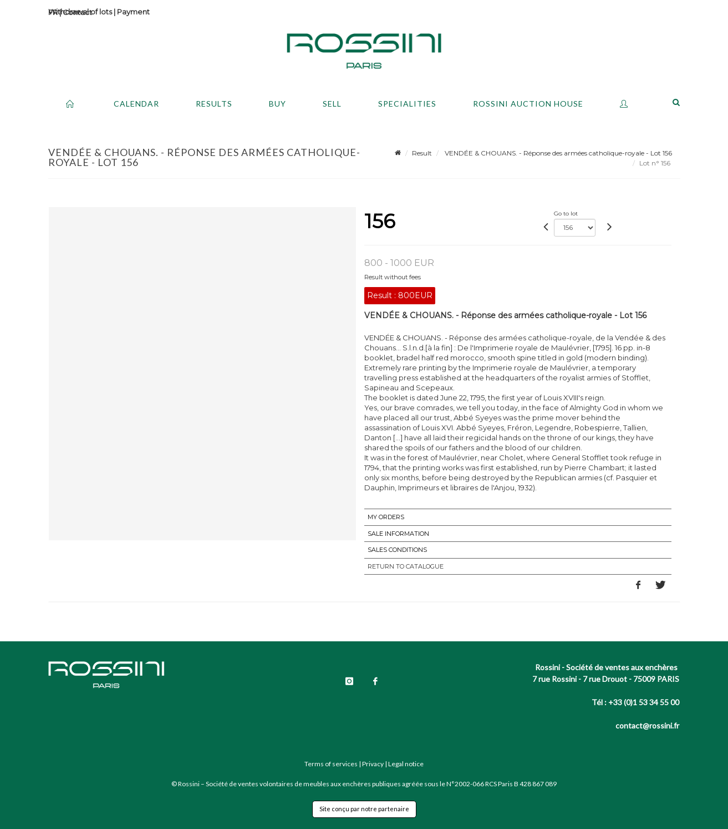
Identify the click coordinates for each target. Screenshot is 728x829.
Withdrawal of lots (80, 11)
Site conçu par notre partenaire (364, 808)
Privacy (373, 764)
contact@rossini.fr (647, 725)
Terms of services (331, 764)
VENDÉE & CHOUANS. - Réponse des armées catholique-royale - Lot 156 (557, 153)
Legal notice (406, 764)
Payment (133, 11)
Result (422, 153)
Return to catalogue (406, 566)
